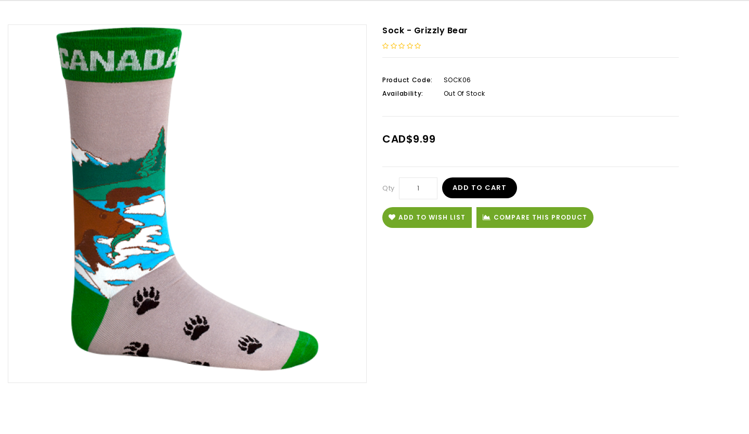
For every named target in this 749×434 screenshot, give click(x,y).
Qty (388, 188)
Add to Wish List (427, 217)
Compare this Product (535, 217)
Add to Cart (480, 188)
